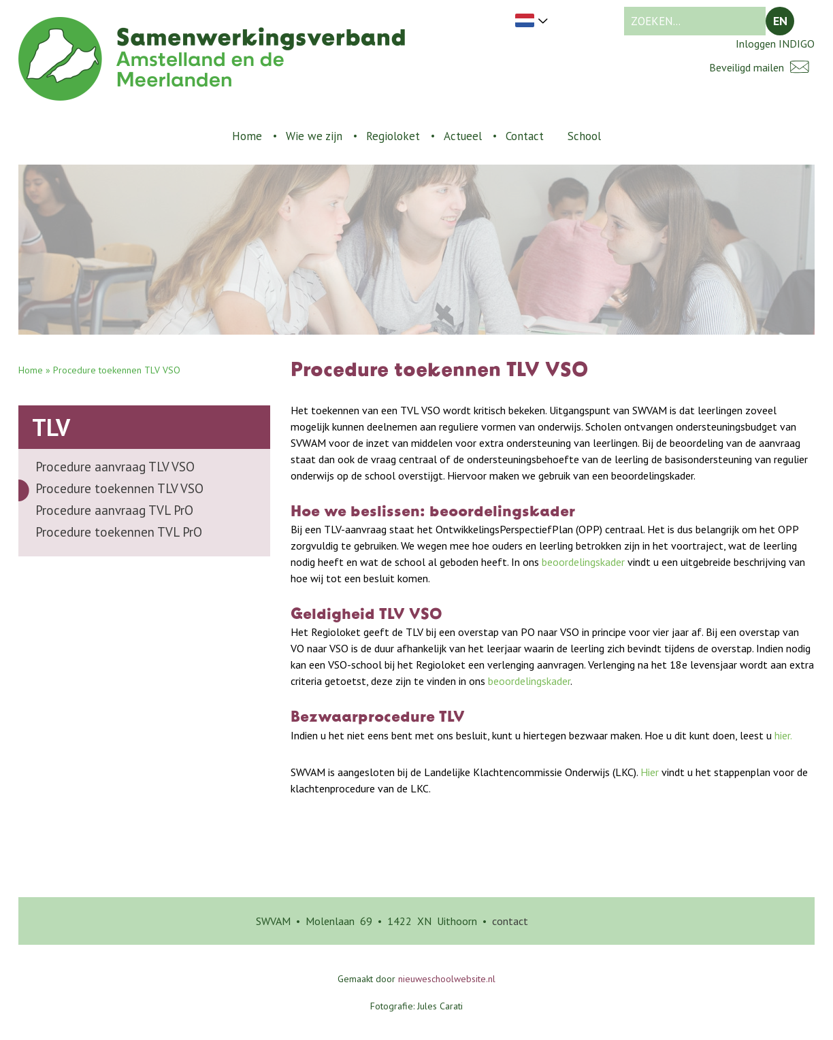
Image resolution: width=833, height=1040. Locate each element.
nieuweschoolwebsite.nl (446, 979)
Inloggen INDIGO (775, 43)
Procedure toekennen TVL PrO (118, 532)
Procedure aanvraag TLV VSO (115, 466)
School (584, 136)
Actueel (463, 136)
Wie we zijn (314, 136)
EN (780, 21)
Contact (525, 136)
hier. (783, 735)
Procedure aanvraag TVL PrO (114, 510)
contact (510, 921)
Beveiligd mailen (762, 67)
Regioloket (393, 136)
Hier (648, 772)
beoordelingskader (583, 562)
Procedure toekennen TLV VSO (119, 488)
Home (247, 136)
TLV (51, 427)
